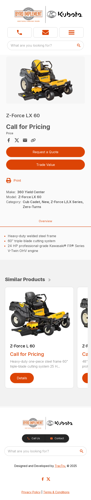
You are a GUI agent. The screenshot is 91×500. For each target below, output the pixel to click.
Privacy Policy (31, 492)
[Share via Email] (25, 140)
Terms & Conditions (56, 492)
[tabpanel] (45, 80)
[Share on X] (16, 140)
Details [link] (22, 378)
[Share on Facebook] (8, 140)
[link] (19, 32)
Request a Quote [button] (45, 152)
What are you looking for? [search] (31, 45)
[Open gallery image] (45, 80)
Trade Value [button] (45, 165)
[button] (45, 32)
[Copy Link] (33, 140)
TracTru (60, 466)
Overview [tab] (45, 221)
